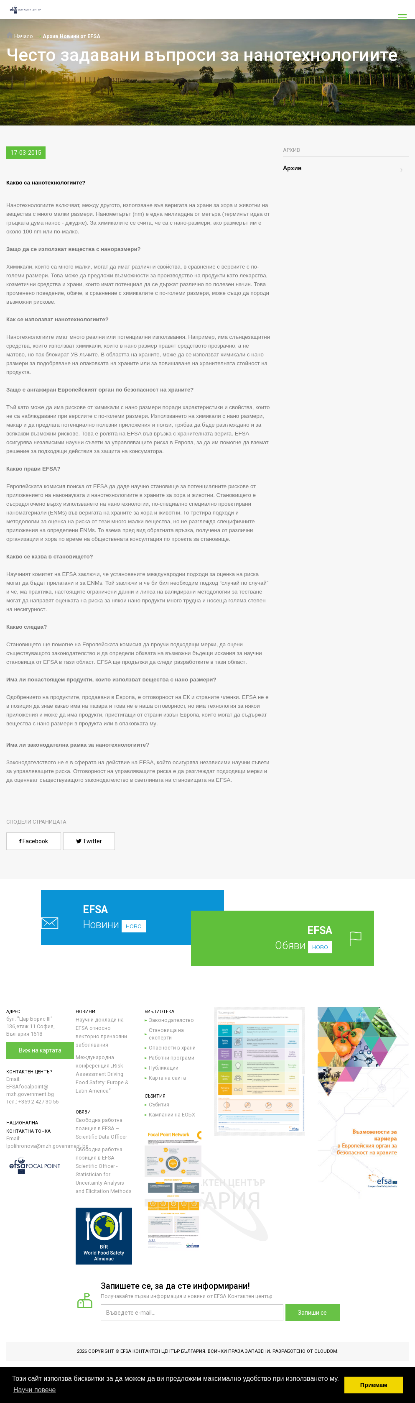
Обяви (293, 938)
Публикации (163, 1068)
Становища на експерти (166, 1034)
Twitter (89, 841)
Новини (116, 917)
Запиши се (312, 1312)
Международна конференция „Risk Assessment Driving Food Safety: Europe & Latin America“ (102, 1074)
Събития (159, 1104)
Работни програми (171, 1058)
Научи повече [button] (34, 1389)
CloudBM (325, 1351)
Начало (19, 36)
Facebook (33, 841)
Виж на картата (40, 1050)
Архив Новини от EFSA (71, 36)
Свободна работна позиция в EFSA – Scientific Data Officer (101, 1128)
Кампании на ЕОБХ (172, 1114)
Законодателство (171, 1020)
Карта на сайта (167, 1078)
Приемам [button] (373, 1385)
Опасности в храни (172, 1048)
